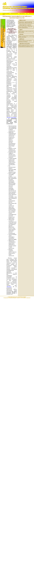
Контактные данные (14, 13)
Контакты (9, 286)
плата (21, 34)
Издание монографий (11, 117)
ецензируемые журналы (25, 24)
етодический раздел (25, 43)
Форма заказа (31, 13)
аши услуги (23, 20)
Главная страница (6, 13)
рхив (21, 29)
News (4, 14)
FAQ (27, 13)
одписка (22, 39)
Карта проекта (22, 13)
